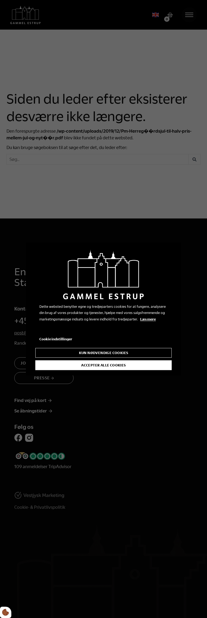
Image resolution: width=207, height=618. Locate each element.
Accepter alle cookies (103, 365)
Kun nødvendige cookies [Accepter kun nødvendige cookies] (103, 353)
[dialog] (103, 309)
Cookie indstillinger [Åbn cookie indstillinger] (55, 339)
